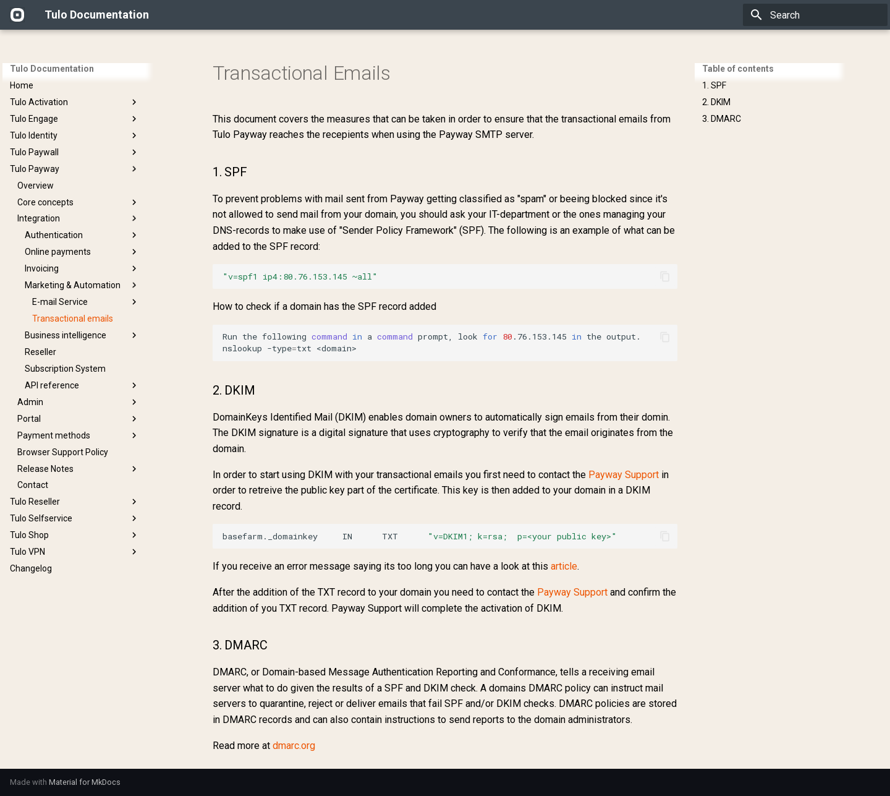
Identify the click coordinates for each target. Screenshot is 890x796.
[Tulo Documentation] (17, 14)
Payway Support (623, 475)
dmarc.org (294, 745)
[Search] (815, 15)
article (564, 566)
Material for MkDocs (85, 782)
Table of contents (738, 69)
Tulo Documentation (52, 69)
